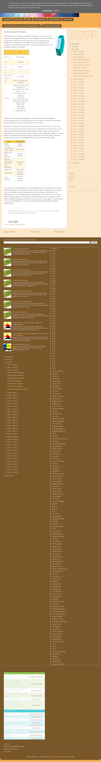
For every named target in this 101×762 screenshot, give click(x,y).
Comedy (54, 411)
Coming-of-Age (57, 414)
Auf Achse (55, 391)
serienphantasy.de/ (36, 731)
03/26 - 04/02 (77, 131)
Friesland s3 (56, 471)
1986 (53, 283)
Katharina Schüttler (58, 519)
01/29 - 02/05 (77, 148)
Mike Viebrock (56, 564)
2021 (53, 366)
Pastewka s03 (56, 589)
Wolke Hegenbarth (58, 664)
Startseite (7, 19)
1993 (53, 301)
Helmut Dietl (56, 486)
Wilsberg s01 (56, 659)
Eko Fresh (55, 441)
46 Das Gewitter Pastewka (81, 59)
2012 (53, 343)
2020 (53, 363)
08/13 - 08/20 (77, 57)
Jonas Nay (55, 514)
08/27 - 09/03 (77, 51)
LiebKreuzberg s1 (57, 534)
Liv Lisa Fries (56, 541)
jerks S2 (72, 178)
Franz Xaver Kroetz (58, 461)
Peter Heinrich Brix (58, 601)
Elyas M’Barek (56, 446)
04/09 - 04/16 (77, 126)
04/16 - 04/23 (77, 123)
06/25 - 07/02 (77, 96)
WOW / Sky (68, 19)
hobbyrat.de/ (36, 690)
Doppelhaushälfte (57, 426)
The (93, 36)
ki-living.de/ (36, 699)
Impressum (7, 751)
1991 (53, 296)
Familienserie (56, 454)
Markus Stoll (56, 559)
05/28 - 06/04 (77, 107)
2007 (53, 331)
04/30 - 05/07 (77, 118)
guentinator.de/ (36, 683)
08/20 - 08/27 (77, 54)
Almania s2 (55, 378)
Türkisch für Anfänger (59, 651)
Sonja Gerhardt (57, 634)
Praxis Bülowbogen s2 (59, 611)
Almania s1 (55, 376)
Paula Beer (55, 599)
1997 (53, 311)
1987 (53, 286)
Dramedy (55, 436)
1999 (53, 316)
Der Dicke (55, 416)
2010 (53, 338)
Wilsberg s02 (56, 661)
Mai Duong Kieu (57, 544)
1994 (53, 303)
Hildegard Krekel (57, 494)
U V (72, 39)
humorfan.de (36, 695)
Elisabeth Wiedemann (59, 444)
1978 (53, 263)
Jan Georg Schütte (58, 501)
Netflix (29, 19)
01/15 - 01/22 (77, 154)
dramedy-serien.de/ (36, 714)
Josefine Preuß (57, 516)
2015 (53, 351)
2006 (53, 328)
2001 (53, 318)
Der (84, 32)
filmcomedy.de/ (36, 735)
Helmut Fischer (57, 489)
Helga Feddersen (57, 484)
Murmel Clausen (57, 566)
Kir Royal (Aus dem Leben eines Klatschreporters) (21, 26)
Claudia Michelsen (58, 408)
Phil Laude (55, 604)
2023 (73, 49)
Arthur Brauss (56, 389)
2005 (53, 326)
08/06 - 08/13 (77, 79)
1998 (53, 313)
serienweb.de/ (36, 738)
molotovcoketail (56, 757)
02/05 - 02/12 (77, 145)
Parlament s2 (56, 579)
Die (88, 32)
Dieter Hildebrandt (58, 421)
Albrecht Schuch (57, 371)
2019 (53, 361)
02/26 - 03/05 (77, 143)
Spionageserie (56, 636)
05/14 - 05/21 (77, 112)
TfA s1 (54, 644)
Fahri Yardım (56, 451)
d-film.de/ (36, 727)
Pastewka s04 (56, 591)
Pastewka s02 (56, 586)
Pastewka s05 (20, 224)
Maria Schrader (57, 556)
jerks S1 (72, 176)
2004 (53, 323)
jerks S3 (54, 509)
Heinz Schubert (57, 481)
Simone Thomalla (57, 631)
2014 (53, 348)
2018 (53, 358)
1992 (53, 298)
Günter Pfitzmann (57, 476)
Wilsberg (55, 656)
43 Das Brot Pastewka (80, 67)
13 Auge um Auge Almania (20, 249)
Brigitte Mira (56, 403)
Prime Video (18, 19)
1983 (53, 276)
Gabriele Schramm (58, 474)
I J (80, 34)
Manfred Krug (56, 546)
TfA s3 (54, 649)
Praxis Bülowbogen (58, 606)
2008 (53, 333)
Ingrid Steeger (56, 496)
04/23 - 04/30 (77, 121)
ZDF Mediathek (54, 19)
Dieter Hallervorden (58, 419)
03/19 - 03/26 (77, 134)
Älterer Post (59, 232)
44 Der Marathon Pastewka (81, 65)
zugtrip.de (36, 705)
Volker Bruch (56, 654)
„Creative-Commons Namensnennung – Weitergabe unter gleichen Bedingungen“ (37, 210)
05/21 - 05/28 (77, 110)
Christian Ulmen (57, 406)
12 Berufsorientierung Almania (21, 291)
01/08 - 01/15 (77, 156)
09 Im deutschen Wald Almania (22, 301)
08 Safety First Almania (19, 312)
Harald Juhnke (56, 479)
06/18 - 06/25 (77, 99)
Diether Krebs (56, 424)
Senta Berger (56, 626)
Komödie (55, 524)
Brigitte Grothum (57, 401)
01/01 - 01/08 (77, 159)
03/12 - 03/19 (77, 137)
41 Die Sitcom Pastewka (80, 73)
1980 (53, 268)
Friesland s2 (56, 469)
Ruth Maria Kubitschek (59, 621)
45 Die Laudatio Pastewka (81, 62)
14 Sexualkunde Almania (20, 259)
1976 (53, 258)
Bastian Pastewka (57, 396)
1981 (53, 271)
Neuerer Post (9, 232)
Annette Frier (56, 384)
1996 (53, 308)
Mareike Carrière (57, 551)
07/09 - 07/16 (77, 90)
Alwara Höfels (56, 381)
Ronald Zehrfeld (57, 616)
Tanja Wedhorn (57, 639)
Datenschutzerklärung (10, 749)
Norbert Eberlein (57, 571)
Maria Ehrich (56, 554)
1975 (53, 256)
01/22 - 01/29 (77, 151)
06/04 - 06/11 (77, 104)
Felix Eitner (55, 456)
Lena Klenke (56, 531)
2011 (53, 341)
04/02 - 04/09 (77, 129)
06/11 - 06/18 (77, 101)
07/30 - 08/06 (77, 82)
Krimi (53, 529)
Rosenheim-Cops (57, 619)
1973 (53, 251)
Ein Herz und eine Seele (51, 26)
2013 (53, 346)
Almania (54, 373)
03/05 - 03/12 (77, 140)
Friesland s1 (56, 466)
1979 (53, 266)
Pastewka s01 (56, 584)
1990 (53, 293)
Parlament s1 (56, 576)
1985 (53, 281)
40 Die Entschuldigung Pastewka (83, 76)
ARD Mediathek (40, 19)
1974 (53, 253)
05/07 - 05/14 (77, 115)
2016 (53, 353)
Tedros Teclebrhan (58, 641)
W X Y (80, 39)
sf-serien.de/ (36, 716)
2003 (53, 321)
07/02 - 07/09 (77, 93)
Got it (56, 11)
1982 (53, 273)
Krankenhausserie (58, 526)
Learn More (47, 11)
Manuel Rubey (56, 549)
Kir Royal (55, 521)
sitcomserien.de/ (36, 719)
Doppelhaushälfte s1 (58, 429)
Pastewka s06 (56, 596)
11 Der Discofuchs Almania (20, 270)
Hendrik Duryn (56, 491)
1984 (53, 278)
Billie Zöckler (56, 398)
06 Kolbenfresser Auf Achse (21, 344)
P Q (77, 36)
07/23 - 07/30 (77, 85)
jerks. (71, 181)
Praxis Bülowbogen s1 (59, 609)
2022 (73, 163)
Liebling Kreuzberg (58, 536)
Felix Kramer (56, 459)
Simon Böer (56, 629)
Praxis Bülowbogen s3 (59, 614)
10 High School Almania (19, 280)
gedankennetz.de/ (36, 676)
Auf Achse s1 (56, 393)
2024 (73, 46)
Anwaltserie (56, 386)
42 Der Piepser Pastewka (81, 70)
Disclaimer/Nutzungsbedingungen (14, 746)
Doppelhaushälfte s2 (58, 431)
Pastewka (12, 224)
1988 (53, 288)
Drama (54, 433)
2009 (53, 336)
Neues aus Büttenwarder (60, 569)
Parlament (55, 574)
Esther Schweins (57, 449)
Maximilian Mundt (57, 561)
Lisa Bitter (55, 539)
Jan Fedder (55, 499)
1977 (53, 261)
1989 (53, 291)
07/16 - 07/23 (77, 87)
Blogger (72, 757)
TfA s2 (54, 646)
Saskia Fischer (57, 624)
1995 (53, 306)
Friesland (55, 464)
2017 (53, 356)
